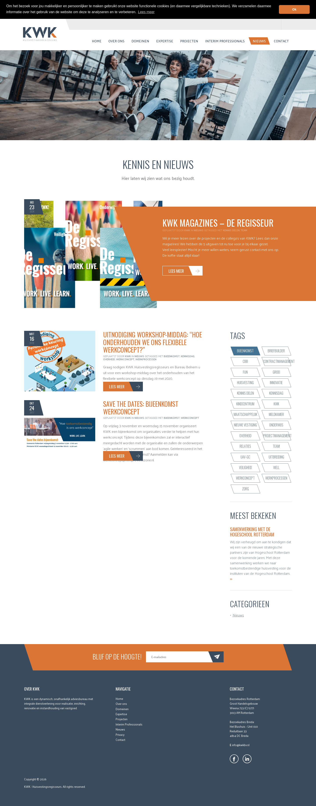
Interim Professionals (225, 41)
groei (276, 371)
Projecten (189, 41)
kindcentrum (245, 404)
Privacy (120, 734)
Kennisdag (187, 356)
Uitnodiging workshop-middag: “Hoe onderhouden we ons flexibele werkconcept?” (152, 342)
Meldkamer (276, 414)
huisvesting (245, 382)
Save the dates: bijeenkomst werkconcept (140, 407)
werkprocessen (145, 359)
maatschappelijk (245, 414)
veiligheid (245, 467)
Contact (281, 41)
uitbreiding (276, 457)
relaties (245, 446)
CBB (245, 361)
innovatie (276, 382)
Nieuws (259, 41)
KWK (276, 404)
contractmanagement (277, 361)
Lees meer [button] (146, 12)
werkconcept (125, 359)
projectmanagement (277, 435)
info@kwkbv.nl (241, 744)
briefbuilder (276, 350)
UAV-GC (245, 457)
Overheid (109, 359)
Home (96, 41)
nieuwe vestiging (245, 425)
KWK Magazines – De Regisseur (217, 222)
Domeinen (140, 41)
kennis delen (231, 230)
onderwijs (276, 425)
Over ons (116, 41)
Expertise (164, 41)
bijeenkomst (172, 356)
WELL (276, 467)
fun (245, 371)
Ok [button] (294, 9)
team (244, 230)
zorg (245, 488)
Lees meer (176, 271)
